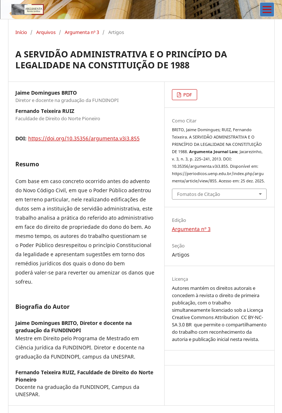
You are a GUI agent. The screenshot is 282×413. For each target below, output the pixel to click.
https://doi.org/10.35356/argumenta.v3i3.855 (84, 138)
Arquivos (46, 32)
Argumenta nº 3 (82, 32)
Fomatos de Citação (198, 194)
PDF (187, 94)
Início (21, 32)
